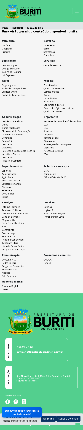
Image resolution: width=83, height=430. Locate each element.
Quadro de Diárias (52, 111)
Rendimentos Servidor (13, 239)
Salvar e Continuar (68, 418)
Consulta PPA (9, 259)
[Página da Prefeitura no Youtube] (25, 401)
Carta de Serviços (52, 65)
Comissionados (51, 91)
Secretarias (49, 51)
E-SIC (46, 170)
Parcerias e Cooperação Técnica (18, 150)
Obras (5, 124)
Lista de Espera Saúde (13, 246)
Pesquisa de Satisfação (13, 249)
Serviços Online (9, 91)
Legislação (48, 210)
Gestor (46, 48)
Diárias (47, 94)
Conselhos (48, 55)
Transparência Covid (53, 216)
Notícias (47, 206)
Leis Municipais (9, 65)
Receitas (47, 131)
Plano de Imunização (54, 213)
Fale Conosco (9, 276)
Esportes (6, 170)
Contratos (7, 137)
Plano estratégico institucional (58, 108)
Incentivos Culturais (53, 150)
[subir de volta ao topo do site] (77, 425)
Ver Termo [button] (48, 418)
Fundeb (47, 262)
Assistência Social (11, 180)
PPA (45, 154)
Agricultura (7, 177)
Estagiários (49, 101)
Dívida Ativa (49, 141)
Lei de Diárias (50, 98)
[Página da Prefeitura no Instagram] (16, 401)
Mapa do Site (35, 27)
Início (5, 27)
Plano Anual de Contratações (17, 131)
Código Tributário (11, 68)
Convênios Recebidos (13, 121)
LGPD (5, 289)
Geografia (7, 48)
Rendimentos (8, 236)
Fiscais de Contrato (11, 160)
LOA (45, 124)
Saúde (5, 196)
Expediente (49, 45)
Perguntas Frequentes (13, 266)
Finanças (6, 187)
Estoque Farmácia (11, 206)
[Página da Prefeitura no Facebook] (8, 401)
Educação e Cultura (11, 183)
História (6, 45)
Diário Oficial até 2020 (54, 177)
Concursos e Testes (53, 104)
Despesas (48, 134)
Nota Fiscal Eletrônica (13, 223)
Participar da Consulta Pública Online (62, 121)
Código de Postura (11, 71)
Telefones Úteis (10, 242)
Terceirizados (50, 85)
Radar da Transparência (14, 88)
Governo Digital (10, 286)
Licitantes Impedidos (12, 134)
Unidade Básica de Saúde (15, 213)
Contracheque (9, 233)
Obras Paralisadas (11, 127)
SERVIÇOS (18, 27)
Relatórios (7, 190)
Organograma (9, 85)
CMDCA (47, 259)
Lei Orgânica (8, 75)
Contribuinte (49, 173)
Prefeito (6, 51)
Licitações (7, 147)
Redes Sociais (9, 262)
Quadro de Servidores (54, 88)
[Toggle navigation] (76, 11)
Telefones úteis (10, 269)
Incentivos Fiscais (11, 154)
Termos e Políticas (11, 210)
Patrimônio (7, 141)
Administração (9, 173)
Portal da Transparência (14, 94)
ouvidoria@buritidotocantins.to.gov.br (39, 351)
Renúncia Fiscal (51, 137)
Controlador (8, 193)
